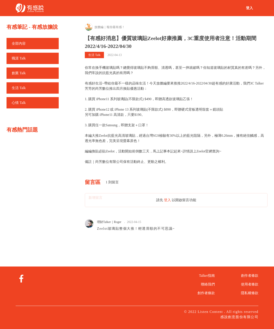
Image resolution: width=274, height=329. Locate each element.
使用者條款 (249, 284)
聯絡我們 (208, 284)
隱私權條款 (249, 293)
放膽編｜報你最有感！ (109, 27)
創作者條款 (206, 293)
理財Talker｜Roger (109, 222)
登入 (249, 8)
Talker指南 (207, 275)
